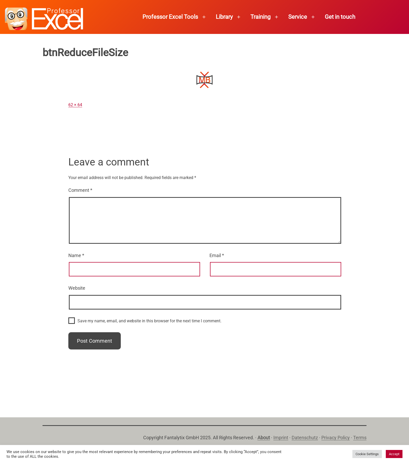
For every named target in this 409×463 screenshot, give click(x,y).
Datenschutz (305, 437)
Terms (359, 437)
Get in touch (340, 17)
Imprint (280, 437)
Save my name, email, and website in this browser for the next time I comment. (149, 320)
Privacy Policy (335, 437)
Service (297, 17)
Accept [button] (394, 454)
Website (76, 288)
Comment (80, 190)
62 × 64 (75, 104)
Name (76, 255)
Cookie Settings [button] (367, 454)
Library (224, 17)
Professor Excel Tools (170, 17)
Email (216, 255)
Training (260, 17)
